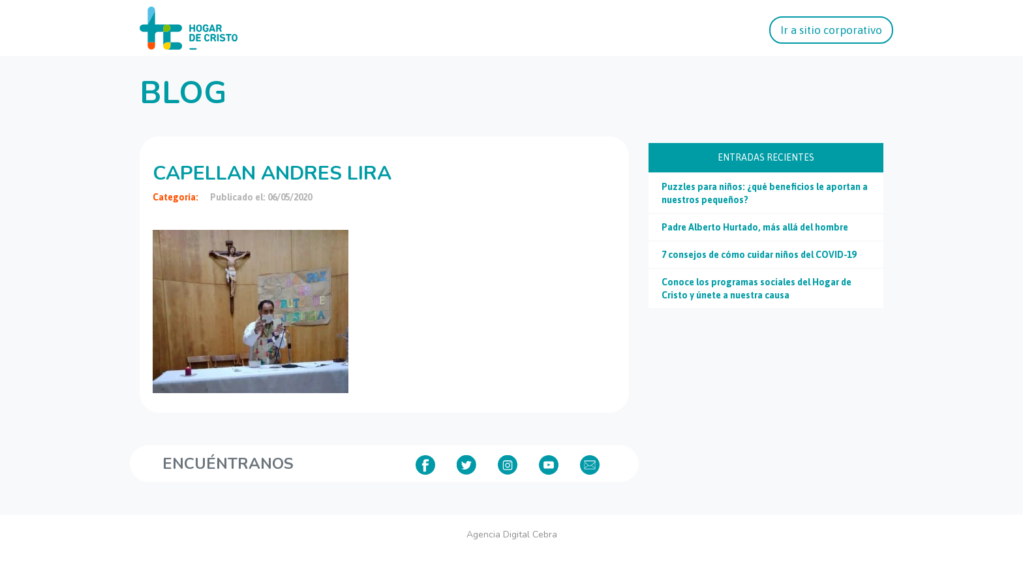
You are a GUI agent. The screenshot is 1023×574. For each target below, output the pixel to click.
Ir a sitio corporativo (831, 30)
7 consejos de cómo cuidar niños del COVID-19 (759, 254)
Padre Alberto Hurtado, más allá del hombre (755, 227)
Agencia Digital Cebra (511, 534)
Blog (183, 92)
